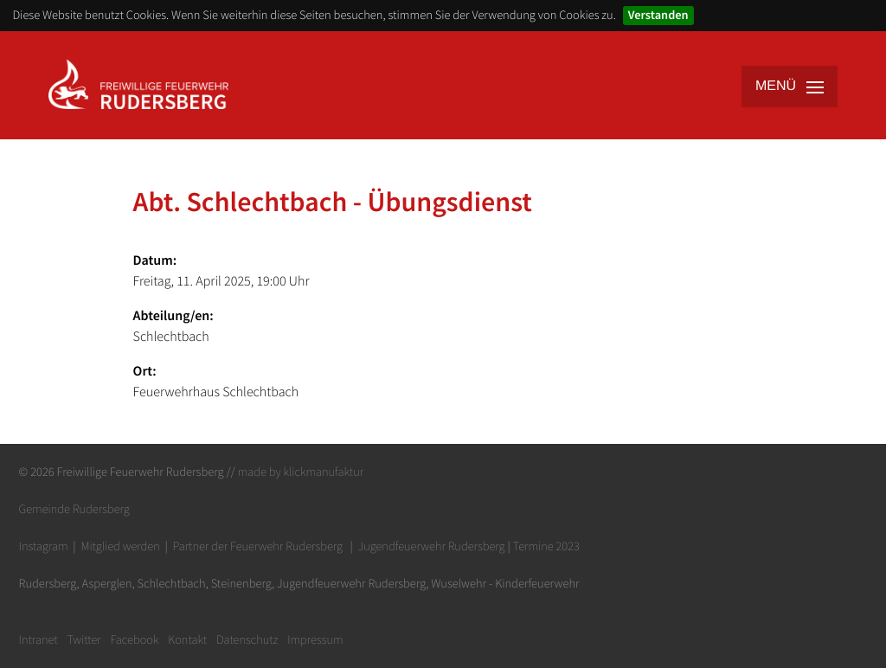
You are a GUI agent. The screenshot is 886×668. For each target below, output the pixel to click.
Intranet (38, 639)
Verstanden (658, 14)
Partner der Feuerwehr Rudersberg (258, 546)
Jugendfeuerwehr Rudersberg (431, 546)
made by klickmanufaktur (300, 471)
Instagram (43, 546)
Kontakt (187, 639)
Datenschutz (247, 639)
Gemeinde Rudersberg (74, 509)
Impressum (315, 639)
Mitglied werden (119, 546)
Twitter (83, 639)
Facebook (135, 639)
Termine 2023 (546, 546)
